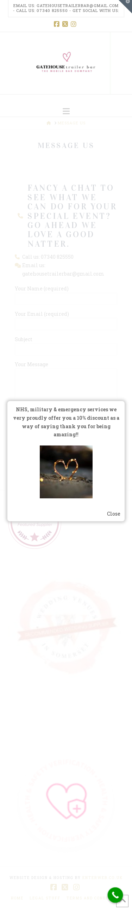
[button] (66, 111)
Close (113, 513)
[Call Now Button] (115, 895)
